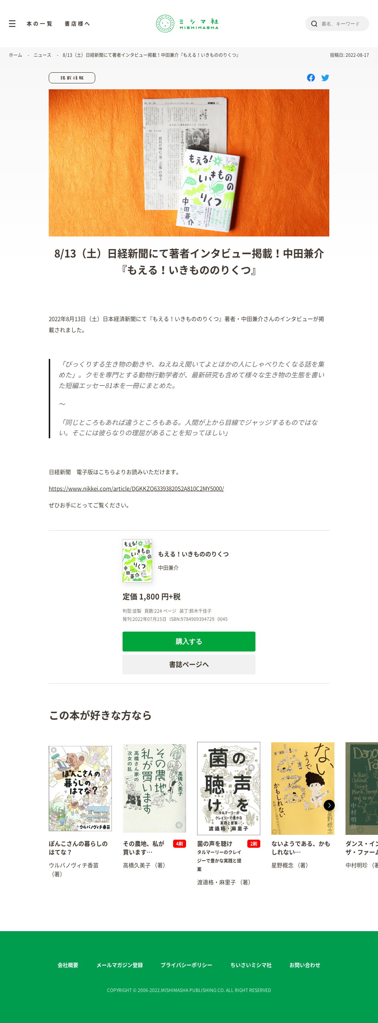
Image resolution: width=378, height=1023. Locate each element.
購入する (189, 641)
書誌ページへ (189, 664)
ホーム (15, 55)
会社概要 (68, 965)
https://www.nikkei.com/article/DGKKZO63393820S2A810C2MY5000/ (136, 488)
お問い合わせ (304, 965)
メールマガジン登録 (119, 965)
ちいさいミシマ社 (251, 965)
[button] (329, 805)
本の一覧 (40, 23)
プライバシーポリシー (186, 965)
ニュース (42, 55)
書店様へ (78, 23)
